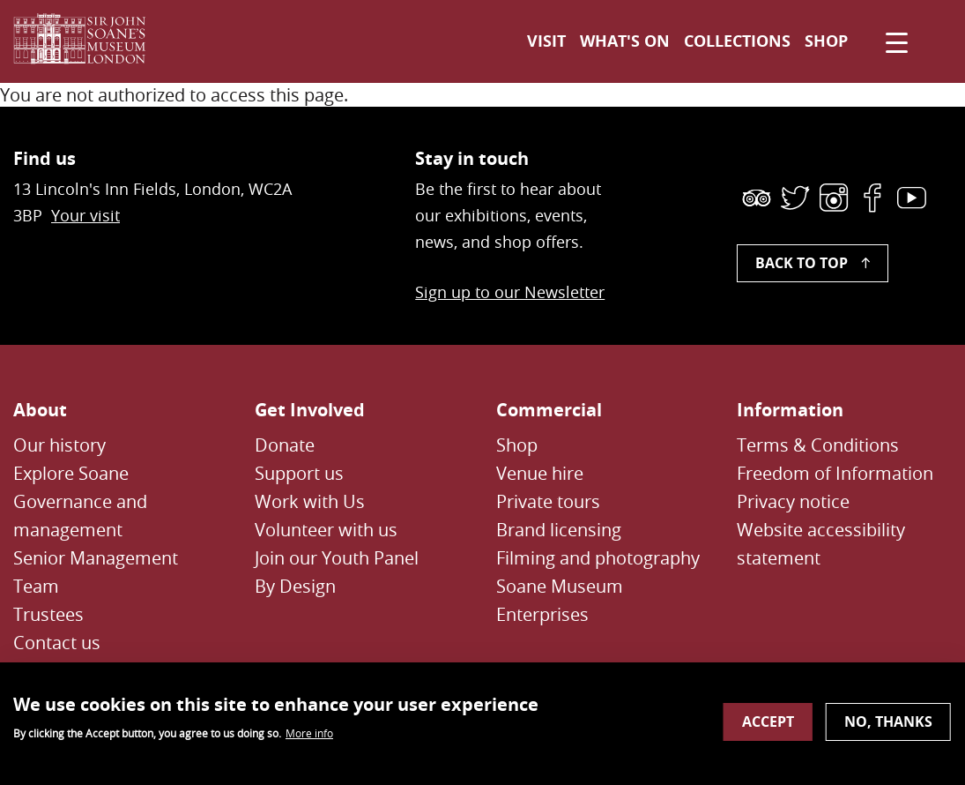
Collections (737, 41)
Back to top (801, 263)
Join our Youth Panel (337, 558)
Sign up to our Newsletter (510, 292)
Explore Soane (71, 473)
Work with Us (310, 501)
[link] (756, 197)
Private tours (548, 501)
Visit (546, 41)
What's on (625, 41)
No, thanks (888, 728)
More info (309, 740)
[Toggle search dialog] (932, 41)
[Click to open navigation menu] (893, 41)
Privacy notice (793, 501)
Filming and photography (598, 558)
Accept (768, 728)
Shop (826, 41)
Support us (299, 473)
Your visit (85, 215)
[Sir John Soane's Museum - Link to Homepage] (86, 41)
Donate (285, 445)
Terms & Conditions (818, 445)
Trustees (48, 614)
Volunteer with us (326, 530)
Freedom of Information (835, 473)
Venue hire (539, 473)
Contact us (56, 642)
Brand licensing (558, 530)
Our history (59, 445)
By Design (295, 586)
